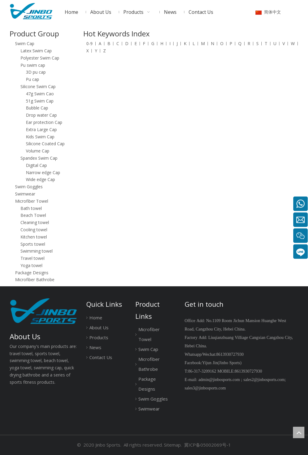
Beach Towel (33, 215)
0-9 (89, 43)
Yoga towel (31, 265)
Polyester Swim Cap (39, 58)
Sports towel (32, 244)
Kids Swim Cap (40, 137)
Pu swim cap (32, 65)
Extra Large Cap (41, 129)
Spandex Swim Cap (38, 158)
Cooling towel (33, 229)
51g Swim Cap (40, 101)
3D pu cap (36, 72)
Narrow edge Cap (43, 172)
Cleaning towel (34, 222)
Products (98, 337)
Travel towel (32, 258)
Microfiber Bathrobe (34, 279)
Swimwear (25, 194)
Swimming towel (36, 251)
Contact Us (100, 357)
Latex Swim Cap (36, 51)
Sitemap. (173, 445)
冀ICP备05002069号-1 (207, 445)
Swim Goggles (29, 186)
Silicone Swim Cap (38, 86)
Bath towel (31, 208)
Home (95, 318)
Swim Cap (24, 43)
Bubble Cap (37, 108)
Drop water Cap (41, 115)
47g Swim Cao (40, 94)
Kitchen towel (33, 237)
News (95, 347)
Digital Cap (36, 165)
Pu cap (32, 79)
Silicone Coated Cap (45, 143)
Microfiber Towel (31, 201)
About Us (99, 327)
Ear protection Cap (44, 122)
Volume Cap (37, 151)
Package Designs (31, 272)
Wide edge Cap (40, 179)
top (298, 432)
